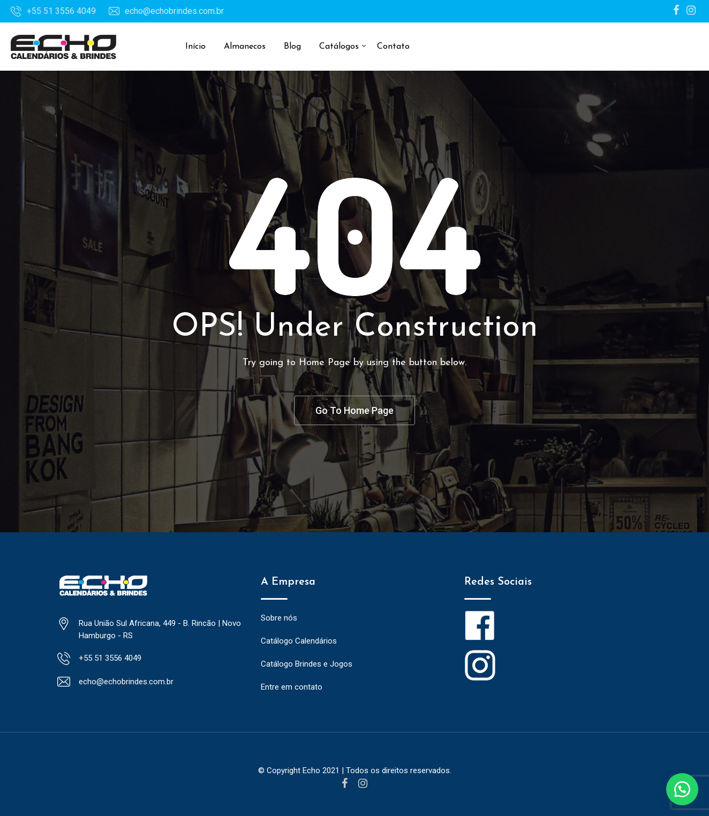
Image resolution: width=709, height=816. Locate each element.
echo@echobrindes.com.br (174, 11)
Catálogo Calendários (299, 641)
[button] (682, 789)
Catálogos (339, 46)
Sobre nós (279, 618)
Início (195, 46)
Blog (292, 46)
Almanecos (245, 46)
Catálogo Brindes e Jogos (306, 664)
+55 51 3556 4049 (61, 11)
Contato (393, 46)
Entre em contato (291, 687)
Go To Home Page (354, 410)
